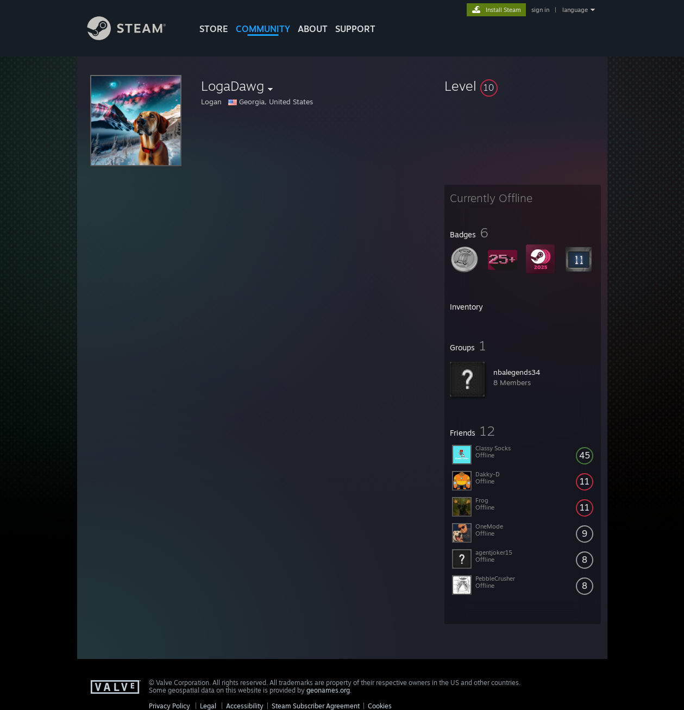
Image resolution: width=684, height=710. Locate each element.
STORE (213, 28)
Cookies (380, 706)
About (313, 28)
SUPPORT (355, 28)
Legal (208, 706)
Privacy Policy (169, 706)
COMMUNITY (263, 28)
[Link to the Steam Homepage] (135, 37)
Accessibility (244, 706)
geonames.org (328, 690)
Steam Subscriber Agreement (316, 706)
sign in (540, 10)
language (575, 10)
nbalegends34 (516, 372)
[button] (522, 86)
